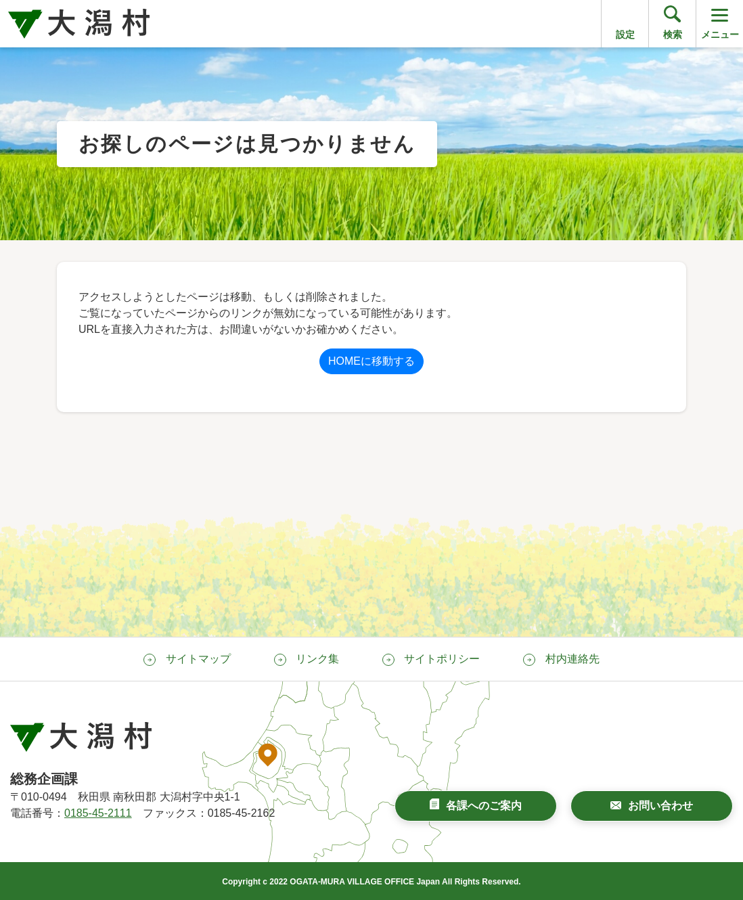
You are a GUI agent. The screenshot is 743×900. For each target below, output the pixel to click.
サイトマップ (198, 659)
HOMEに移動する (371, 361)
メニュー (720, 22)
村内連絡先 (572, 659)
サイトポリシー (442, 659)
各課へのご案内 (484, 805)
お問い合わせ (660, 805)
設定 (625, 34)
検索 (672, 34)
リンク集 (317, 659)
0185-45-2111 (98, 813)
